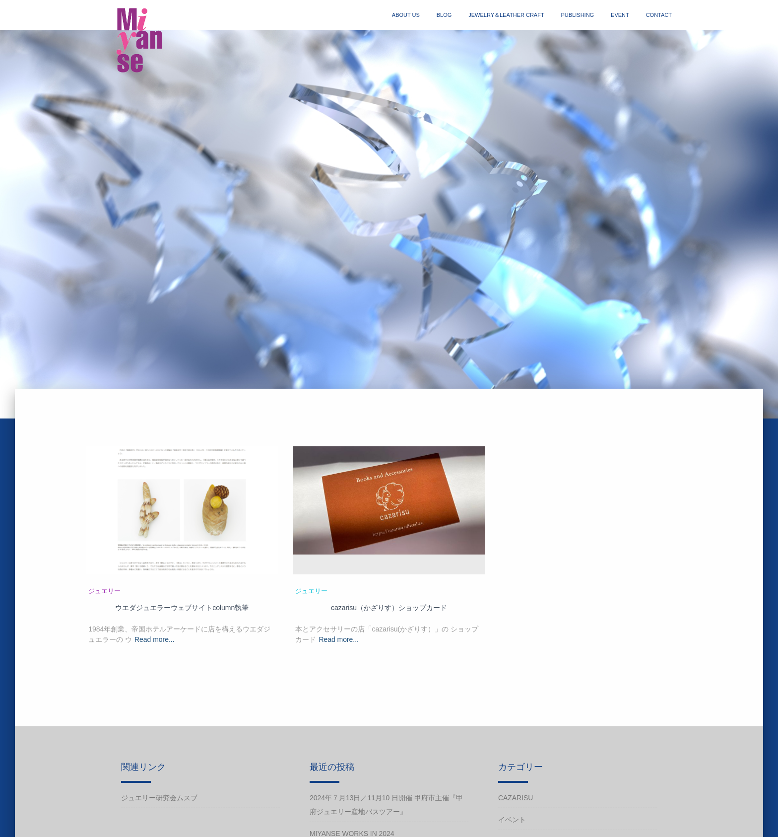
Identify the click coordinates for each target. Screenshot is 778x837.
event (620, 15)
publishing (577, 15)
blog (444, 15)
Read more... (154, 639)
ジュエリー (104, 591)
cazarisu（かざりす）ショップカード (389, 608)
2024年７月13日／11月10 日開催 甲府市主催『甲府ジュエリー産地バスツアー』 (386, 805)
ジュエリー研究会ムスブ (159, 798)
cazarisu (515, 798)
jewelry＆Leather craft (506, 15)
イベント (512, 820)
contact (659, 15)
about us (406, 15)
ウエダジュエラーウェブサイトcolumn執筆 (182, 608)
